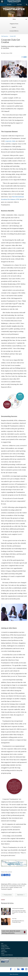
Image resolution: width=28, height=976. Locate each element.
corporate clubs (10, 141)
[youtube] (25, 57)
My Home (9, 4)
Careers (2, 953)
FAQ (2, 943)
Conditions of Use (4, 946)
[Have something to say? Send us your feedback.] (14, 863)
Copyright (3, 950)
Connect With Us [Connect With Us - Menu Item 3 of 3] (14, 31)
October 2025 (13, 36)
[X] (5, 875)
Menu (14, 19)
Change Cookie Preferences (7, 954)
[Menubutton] (2, 1)
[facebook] (10, 969)
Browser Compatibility (5, 948)
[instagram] (26, 57)
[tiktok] (14, 969)
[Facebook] (2, 875)
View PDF (19, 15)
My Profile (19, 4)
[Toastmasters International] (14, 1)
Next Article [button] (20, 894)
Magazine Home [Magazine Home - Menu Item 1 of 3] (14, 23)
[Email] (9, 875)
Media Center (3, 951)
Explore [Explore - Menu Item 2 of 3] (14, 27)
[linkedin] (23, 57)
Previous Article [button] (7, 894)
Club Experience (4, 36)
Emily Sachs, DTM (7, 53)
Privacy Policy (4, 945)
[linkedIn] (7, 875)
